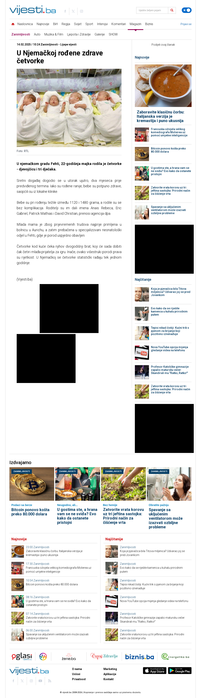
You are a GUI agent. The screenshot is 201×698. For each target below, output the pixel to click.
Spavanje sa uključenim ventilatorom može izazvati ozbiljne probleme (168, 210)
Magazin (135, 24)
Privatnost (79, 679)
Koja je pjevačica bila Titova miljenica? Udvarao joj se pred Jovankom (170, 292)
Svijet (77, 24)
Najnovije (43, 24)
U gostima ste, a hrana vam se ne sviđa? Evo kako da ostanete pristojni (171, 171)
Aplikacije (109, 674)
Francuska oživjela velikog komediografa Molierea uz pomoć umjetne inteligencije (169, 132)
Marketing (110, 669)
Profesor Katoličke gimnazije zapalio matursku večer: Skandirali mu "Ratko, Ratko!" (170, 370)
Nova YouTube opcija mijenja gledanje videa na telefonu (169, 349)
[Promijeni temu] (187, 10)
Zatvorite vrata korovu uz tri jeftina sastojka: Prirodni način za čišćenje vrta (170, 190)
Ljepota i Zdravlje (79, 34)
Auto (37, 34)
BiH (55, 24)
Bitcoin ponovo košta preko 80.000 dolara (168, 150)
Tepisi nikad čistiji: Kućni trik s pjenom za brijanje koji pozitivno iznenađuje (170, 331)
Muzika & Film (53, 34)
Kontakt (108, 679)
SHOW (113, 34)
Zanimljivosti (20, 34)
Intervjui (102, 24)
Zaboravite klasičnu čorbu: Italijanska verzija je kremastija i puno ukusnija (160, 116)
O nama (77, 669)
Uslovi (76, 674)
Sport (89, 24)
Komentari (118, 24)
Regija (66, 24)
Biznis (149, 24)
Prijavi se (186, 24)
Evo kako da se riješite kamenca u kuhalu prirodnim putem (169, 311)
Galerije (100, 34)
